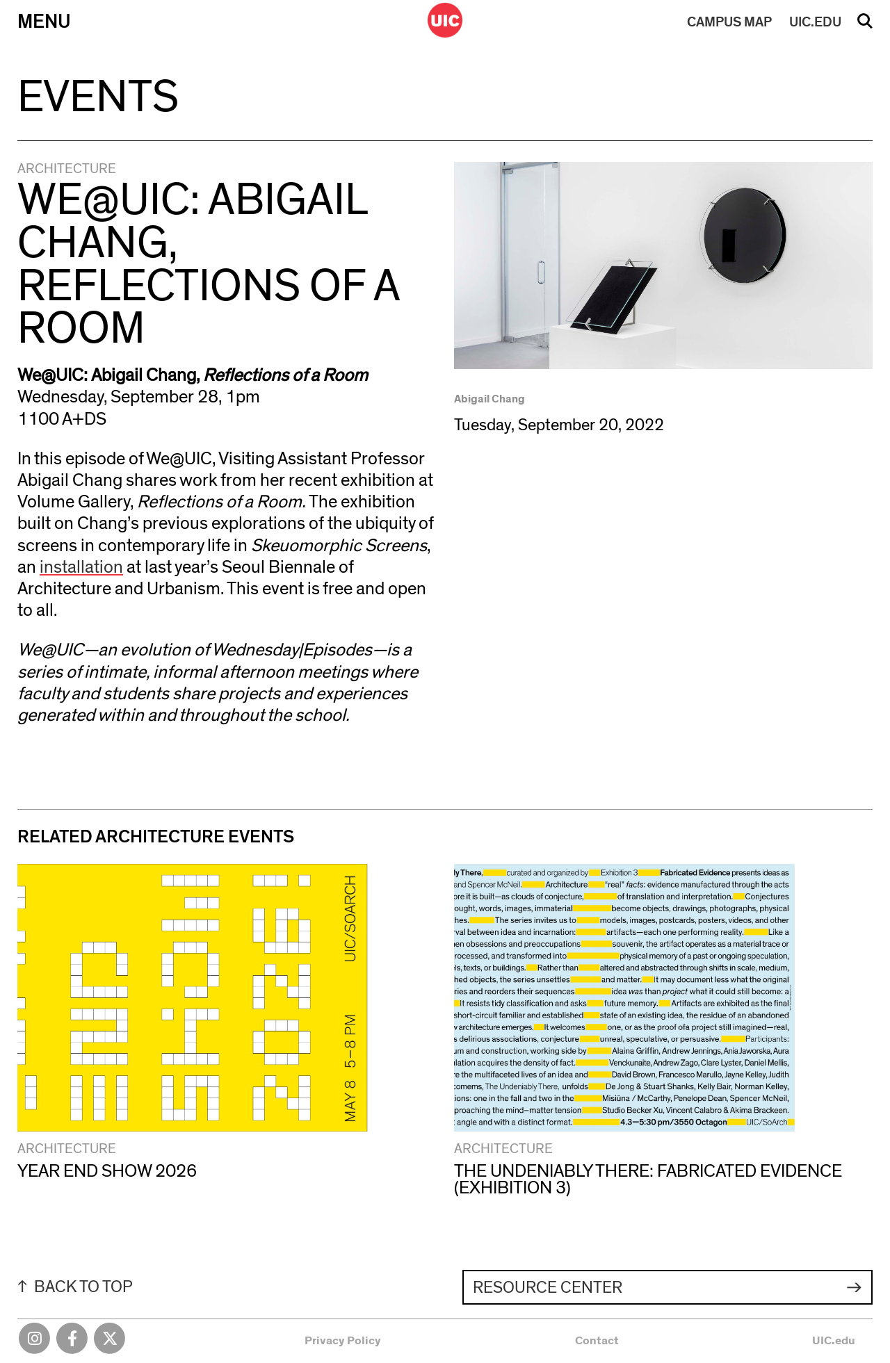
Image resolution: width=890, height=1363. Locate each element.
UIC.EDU (815, 22)
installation (81, 567)
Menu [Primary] (44, 22)
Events (98, 97)
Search (865, 26)
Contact (597, 1340)
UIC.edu (833, 1340)
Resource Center (547, 1288)
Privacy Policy (343, 1340)
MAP (729, 22)
